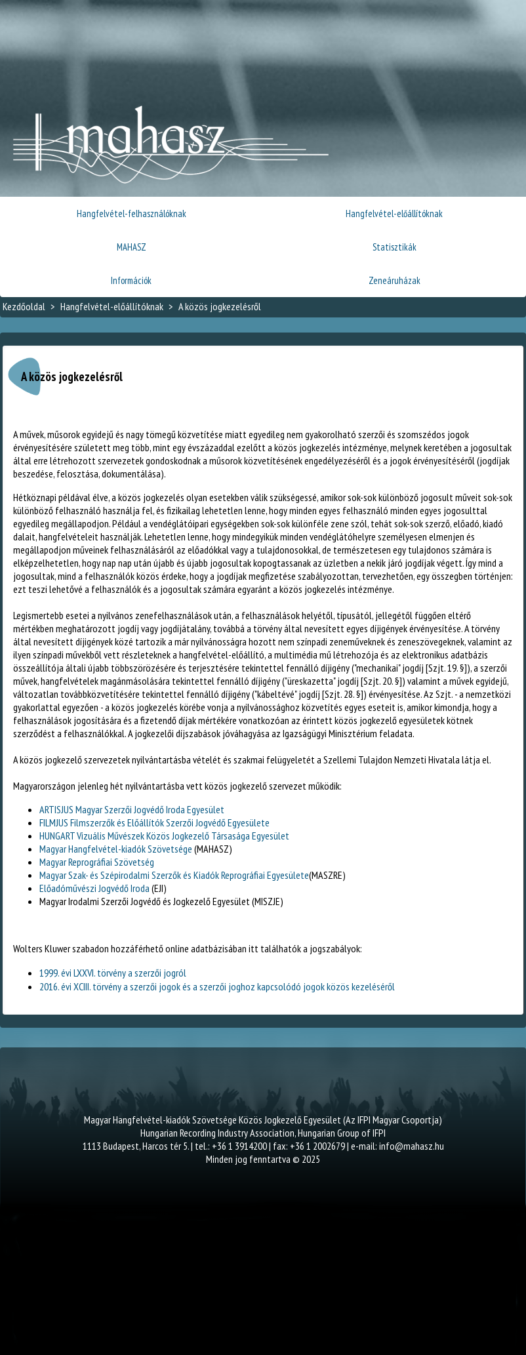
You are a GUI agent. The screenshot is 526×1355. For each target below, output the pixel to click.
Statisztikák (394, 247)
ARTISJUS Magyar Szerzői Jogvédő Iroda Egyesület (131, 809)
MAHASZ (131, 247)
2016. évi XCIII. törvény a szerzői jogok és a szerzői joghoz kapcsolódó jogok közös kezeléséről (217, 986)
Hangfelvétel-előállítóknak (394, 213)
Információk (131, 280)
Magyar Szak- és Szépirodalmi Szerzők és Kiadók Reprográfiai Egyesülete (174, 874)
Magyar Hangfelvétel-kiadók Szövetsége (115, 848)
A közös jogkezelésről (219, 306)
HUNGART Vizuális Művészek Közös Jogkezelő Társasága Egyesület (164, 835)
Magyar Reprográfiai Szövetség (96, 861)
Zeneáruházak (394, 280)
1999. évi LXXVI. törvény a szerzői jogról (112, 972)
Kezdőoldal (24, 306)
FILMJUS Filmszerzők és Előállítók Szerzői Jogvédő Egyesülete (154, 822)
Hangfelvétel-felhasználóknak (131, 213)
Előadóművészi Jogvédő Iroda (94, 888)
